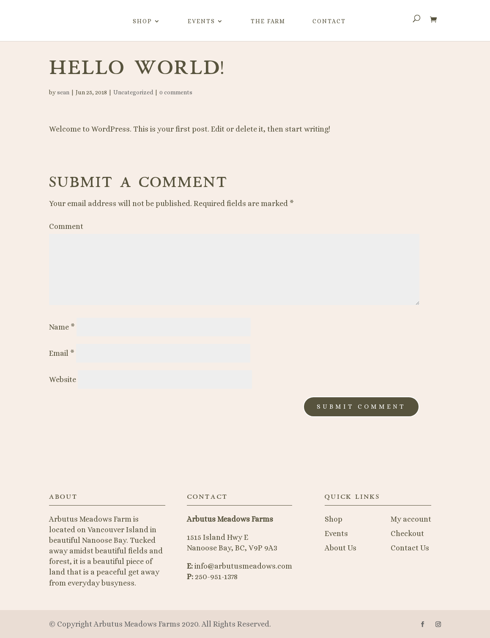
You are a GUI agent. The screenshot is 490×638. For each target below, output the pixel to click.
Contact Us (410, 548)
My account (411, 519)
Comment (66, 226)
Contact (329, 21)
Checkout (407, 533)
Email (61, 353)
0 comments (175, 92)
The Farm (268, 21)
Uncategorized (133, 92)
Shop (142, 21)
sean (63, 92)
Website (62, 379)
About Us (340, 548)
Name (62, 327)
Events (201, 21)
